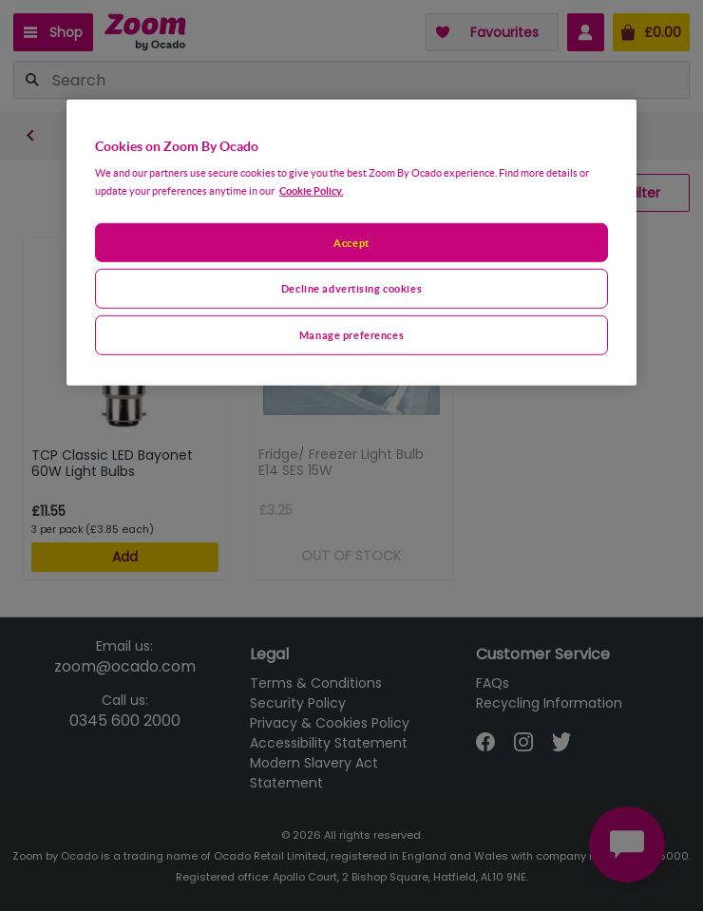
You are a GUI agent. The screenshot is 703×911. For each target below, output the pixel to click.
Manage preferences (351, 335)
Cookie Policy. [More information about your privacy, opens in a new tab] (311, 189)
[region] (351, 243)
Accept (351, 242)
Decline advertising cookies (351, 288)
